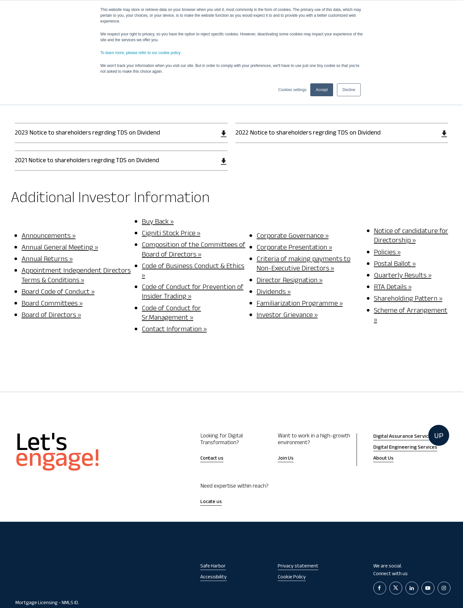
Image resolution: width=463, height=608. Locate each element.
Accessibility (213, 577)
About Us (383, 458)
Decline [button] (348, 90)
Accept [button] (322, 90)
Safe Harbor (213, 566)
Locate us (211, 502)
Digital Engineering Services (405, 447)
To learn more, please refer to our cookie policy (140, 53)
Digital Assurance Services (403, 436)
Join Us (286, 458)
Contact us (211, 458)
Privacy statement (298, 566)
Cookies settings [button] (292, 90)
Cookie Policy (292, 577)
